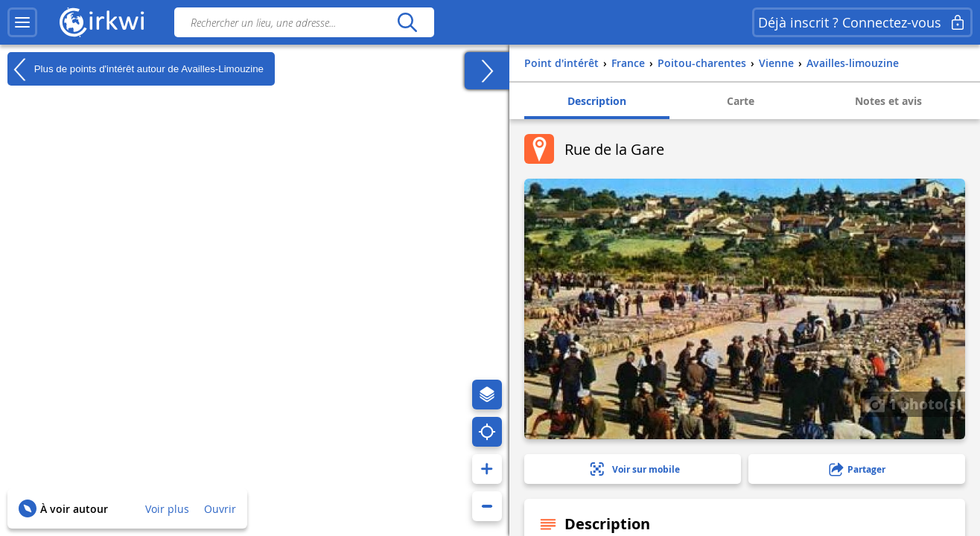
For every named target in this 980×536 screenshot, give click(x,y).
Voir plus (167, 509)
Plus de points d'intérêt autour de (135, 69)
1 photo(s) (913, 403)
